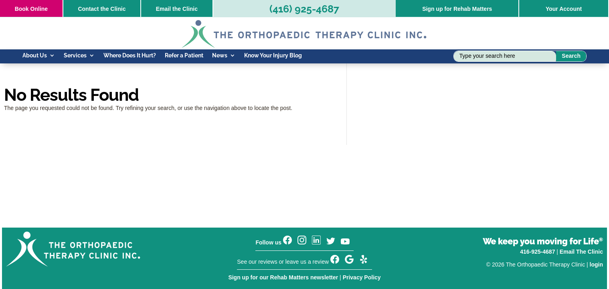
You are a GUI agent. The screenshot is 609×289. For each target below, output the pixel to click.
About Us (34, 56)
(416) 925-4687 (304, 9)
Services (75, 56)
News (219, 56)
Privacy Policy (362, 277)
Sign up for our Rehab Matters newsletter (283, 277)
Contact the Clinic (101, 9)
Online (31, 9)
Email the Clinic (177, 9)
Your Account (564, 9)
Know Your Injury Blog (273, 56)
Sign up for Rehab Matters (457, 9)
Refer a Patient (184, 56)
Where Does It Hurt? (129, 56)
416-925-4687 (537, 251)
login (596, 264)
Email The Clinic (581, 251)
